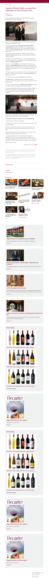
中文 (47, 1)
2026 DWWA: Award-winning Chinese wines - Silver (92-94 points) (20, 366)
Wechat (8, 166)
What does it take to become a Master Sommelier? (37, 189)
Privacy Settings (35, 576)
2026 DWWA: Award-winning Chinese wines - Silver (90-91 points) (20, 386)
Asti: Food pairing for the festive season (16, 288)
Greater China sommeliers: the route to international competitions (24, 201)
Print (21, 166)
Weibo (6, 166)
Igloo (39, 574)
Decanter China (24, 1)
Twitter (17, 166)
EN (45, 1)
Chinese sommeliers (35, 203)
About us (19, 154)
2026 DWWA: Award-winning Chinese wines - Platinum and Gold (20, 347)
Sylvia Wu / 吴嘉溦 (33, 144)
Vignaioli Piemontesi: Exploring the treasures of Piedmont (21, 238)
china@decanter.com (17, 157)
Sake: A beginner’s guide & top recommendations (11, 187)
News (10, 4)
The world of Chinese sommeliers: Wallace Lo (37, 200)
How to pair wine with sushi (24, 188)
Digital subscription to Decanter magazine (17, 420)
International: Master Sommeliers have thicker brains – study (10, 202)
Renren (14, 166)
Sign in (6, 172)
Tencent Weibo (10, 166)
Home (6, 4)
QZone (12, 166)
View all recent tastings (12, 388)
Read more (9, 243)
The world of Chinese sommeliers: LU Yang (23, 215)
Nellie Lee (9, 14)
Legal (33, 574)
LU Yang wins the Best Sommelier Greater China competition (10, 215)
